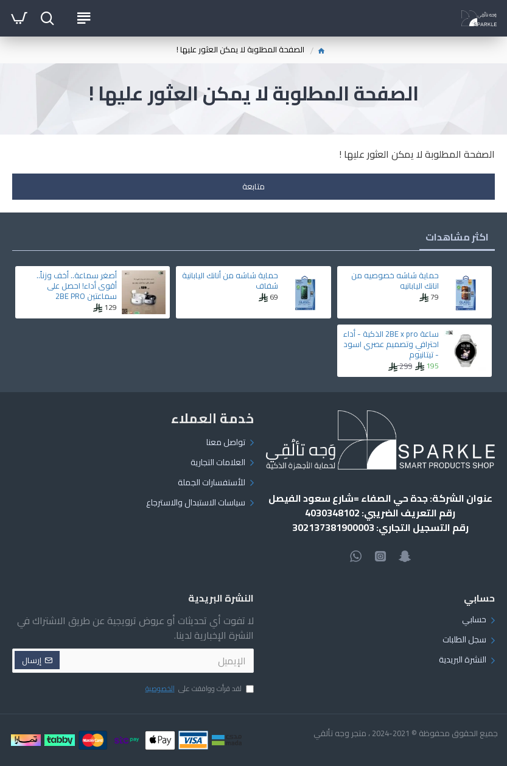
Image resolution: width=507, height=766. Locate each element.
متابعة (253, 186)
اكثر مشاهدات (457, 237)
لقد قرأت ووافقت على (199, 689)
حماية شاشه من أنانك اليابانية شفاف (230, 280)
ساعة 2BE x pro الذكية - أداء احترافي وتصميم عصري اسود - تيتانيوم (391, 344)
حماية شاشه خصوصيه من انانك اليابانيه (395, 280)
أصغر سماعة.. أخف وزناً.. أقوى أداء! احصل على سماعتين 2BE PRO (77, 285)
